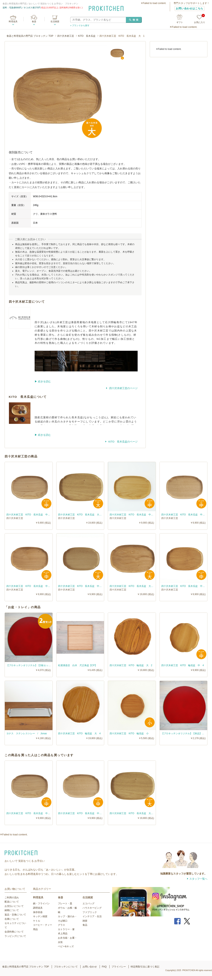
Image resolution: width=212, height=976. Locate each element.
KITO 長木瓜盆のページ (123, 441)
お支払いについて (14, 906)
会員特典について (14, 931)
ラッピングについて (15, 936)
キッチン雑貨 (40, 916)
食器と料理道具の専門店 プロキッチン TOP (30, 36)
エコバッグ (88, 903)
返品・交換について (15, 914)
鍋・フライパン (41, 903)
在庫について (12, 919)
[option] (58, 94)
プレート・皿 (65, 903)
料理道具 (13, 21)
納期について (12, 910)
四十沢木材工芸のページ (123, 388)
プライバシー (119, 966)
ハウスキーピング (92, 907)
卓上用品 (62, 933)
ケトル (36, 920)
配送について (12, 901)
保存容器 (38, 912)
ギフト (179, 22)
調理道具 (38, 907)
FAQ (104, 966)
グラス (61, 925)
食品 (85, 925)
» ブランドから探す (79, 25)
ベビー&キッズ (66, 946)
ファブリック (90, 912)
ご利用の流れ (12, 897)
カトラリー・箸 (66, 929)
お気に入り (199, 19)
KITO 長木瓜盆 (86, 36)
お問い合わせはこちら (189, 8)
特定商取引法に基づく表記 (145, 966)
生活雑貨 (55, 21)
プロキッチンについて (66, 966)
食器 (34, 21)
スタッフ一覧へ (198, 878)
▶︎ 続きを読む (43, 381)
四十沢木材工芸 (65, 36)
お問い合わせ (90, 966)
